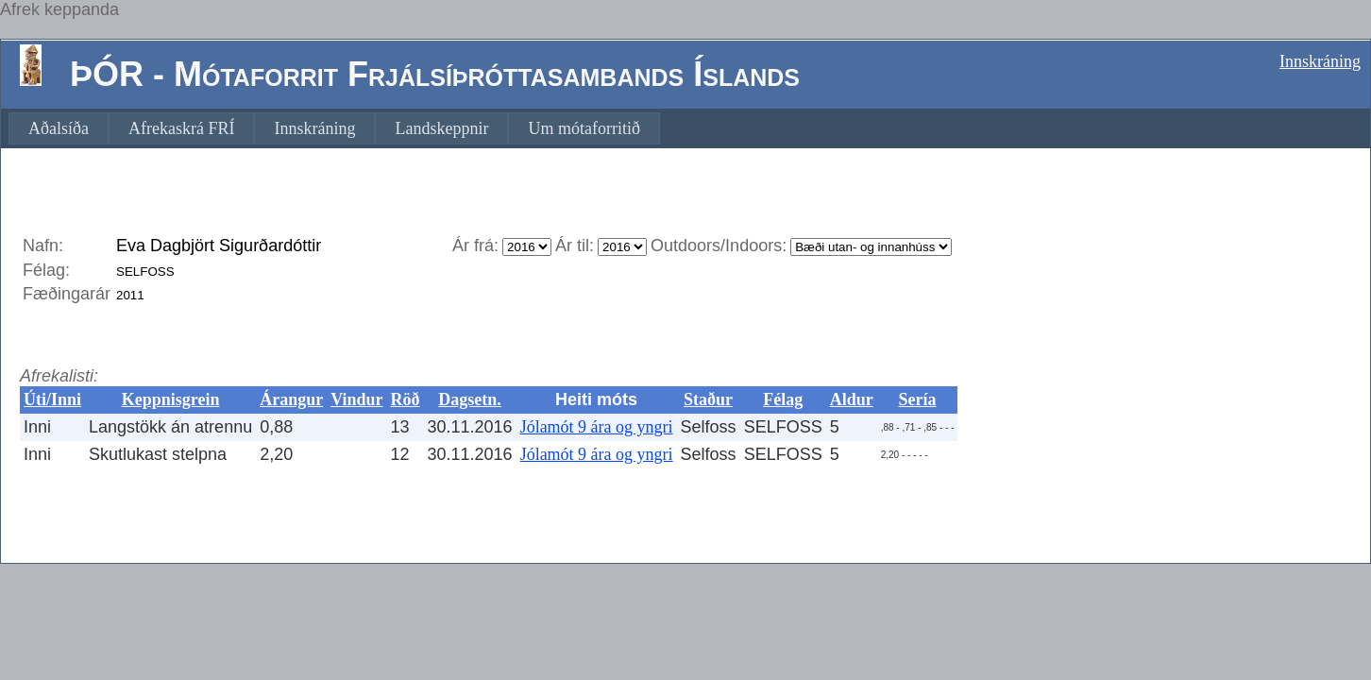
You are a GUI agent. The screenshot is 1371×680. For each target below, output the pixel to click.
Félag (783, 399)
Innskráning (1320, 61)
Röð (405, 399)
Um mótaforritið (583, 128)
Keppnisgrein (171, 399)
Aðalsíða (58, 128)
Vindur (356, 399)
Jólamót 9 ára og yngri (596, 426)
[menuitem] (58, 128)
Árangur (291, 399)
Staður (708, 399)
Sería (918, 399)
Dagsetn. (469, 399)
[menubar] (334, 128)
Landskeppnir (441, 128)
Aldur (851, 399)
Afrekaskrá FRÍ (181, 128)
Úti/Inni (52, 399)
